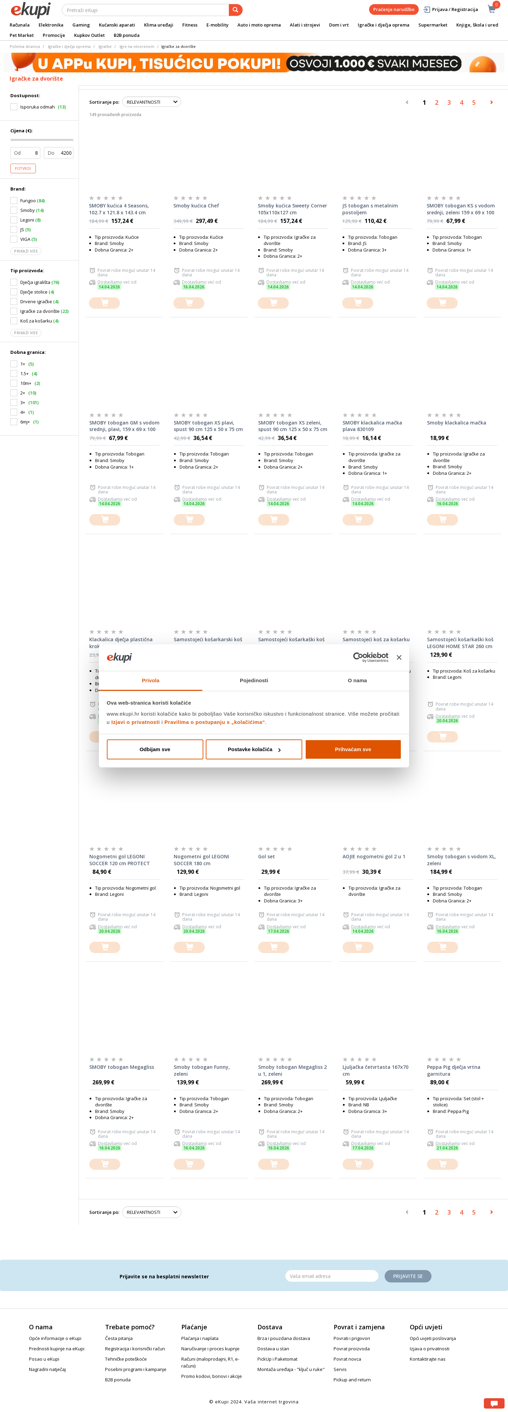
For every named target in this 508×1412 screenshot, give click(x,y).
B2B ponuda (127, 35)
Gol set (266, 856)
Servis (340, 1369)
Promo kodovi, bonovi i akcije (211, 1376)
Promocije (54, 35)
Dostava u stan (273, 1349)
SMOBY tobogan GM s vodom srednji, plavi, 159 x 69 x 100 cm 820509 (124, 426)
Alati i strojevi (305, 25)
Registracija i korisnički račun (135, 1349)
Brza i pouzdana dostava (283, 1338)
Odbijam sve (155, 749)
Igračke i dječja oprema (383, 25)
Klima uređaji (158, 25)
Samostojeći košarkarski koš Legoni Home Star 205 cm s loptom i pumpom (208, 643)
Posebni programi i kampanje (135, 1369)
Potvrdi (23, 168)
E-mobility (217, 25)
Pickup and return (352, 1380)
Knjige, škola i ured (477, 25)
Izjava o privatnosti (429, 1349)
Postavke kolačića (254, 749)
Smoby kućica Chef (196, 205)
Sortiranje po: (104, 102)
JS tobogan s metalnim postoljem (370, 209)
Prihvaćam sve (353, 749)
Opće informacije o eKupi (55, 1338)
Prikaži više (26, 251)
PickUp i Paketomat (277, 1359)
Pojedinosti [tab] (254, 680)
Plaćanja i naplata (200, 1338)
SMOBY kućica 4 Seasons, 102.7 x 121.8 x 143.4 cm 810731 (119, 209)
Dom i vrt (339, 25)
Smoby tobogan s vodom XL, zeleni (461, 860)
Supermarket (432, 25)
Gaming (81, 25)
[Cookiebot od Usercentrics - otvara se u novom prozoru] (358, 658)
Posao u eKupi (44, 1359)
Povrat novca (347, 1359)
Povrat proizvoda (352, 1349)
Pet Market (22, 35)
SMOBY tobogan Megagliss (121, 1067)
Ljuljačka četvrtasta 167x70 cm (375, 1070)
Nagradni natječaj (47, 1369)
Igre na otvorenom (137, 46)
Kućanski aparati (117, 25)
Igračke (105, 46)
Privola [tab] (151, 680)
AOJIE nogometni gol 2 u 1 (374, 856)
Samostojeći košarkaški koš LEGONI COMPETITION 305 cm (291, 643)
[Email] (331, 1276)
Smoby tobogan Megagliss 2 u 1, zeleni (292, 1070)
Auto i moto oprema (259, 25)
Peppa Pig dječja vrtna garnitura (453, 1070)
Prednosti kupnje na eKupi (56, 1349)
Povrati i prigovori (352, 1338)
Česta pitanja (119, 1338)
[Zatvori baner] (399, 657)
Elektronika (51, 25)
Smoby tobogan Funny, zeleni (202, 1070)
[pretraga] (236, 10)
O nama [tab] (357, 680)
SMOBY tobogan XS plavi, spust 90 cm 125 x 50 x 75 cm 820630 (208, 426)
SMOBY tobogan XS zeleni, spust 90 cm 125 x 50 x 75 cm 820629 (292, 426)
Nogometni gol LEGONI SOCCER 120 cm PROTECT (119, 860)
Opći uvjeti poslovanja (433, 1338)
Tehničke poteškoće (126, 1359)
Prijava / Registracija (450, 9)
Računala (20, 25)
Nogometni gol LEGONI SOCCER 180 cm (201, 860)
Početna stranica (25, 46)
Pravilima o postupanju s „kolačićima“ (214, 722)
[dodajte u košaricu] (104, 303)
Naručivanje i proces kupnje (210, 1349)
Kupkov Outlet (89, 35)
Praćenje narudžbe (394, 9)
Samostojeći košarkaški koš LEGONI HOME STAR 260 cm (460, 642)
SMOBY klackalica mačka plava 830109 (372, 426)
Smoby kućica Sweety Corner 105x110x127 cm (292, 209)
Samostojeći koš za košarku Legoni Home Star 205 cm (376, 642)
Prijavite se (408, 1276)
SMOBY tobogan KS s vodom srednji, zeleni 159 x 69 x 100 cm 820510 (461, 209)
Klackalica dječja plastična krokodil (121, 642)
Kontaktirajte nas (428, 1359)
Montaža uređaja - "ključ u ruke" (291, 1369)
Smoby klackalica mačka (456, 422)
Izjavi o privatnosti (135, 722)
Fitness (189, 25)
